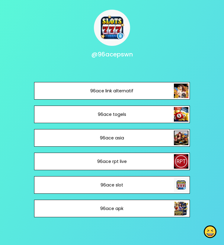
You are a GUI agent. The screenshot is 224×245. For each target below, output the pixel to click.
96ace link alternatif (111, 91)
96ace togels (112, 114)
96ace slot (112, 185)
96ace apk (111, 208)
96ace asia (112, 138)
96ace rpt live (112, 161)
